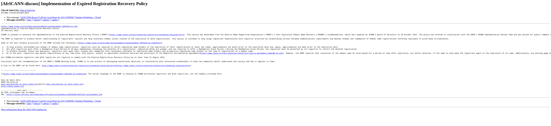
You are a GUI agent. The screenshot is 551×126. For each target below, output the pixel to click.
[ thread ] (37, 20)
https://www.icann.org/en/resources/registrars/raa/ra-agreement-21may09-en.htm (241, 59)
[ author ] (55, 20)
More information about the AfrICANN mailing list (24, 123)
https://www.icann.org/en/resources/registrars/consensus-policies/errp (147, 36)
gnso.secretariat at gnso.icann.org (19, 96)
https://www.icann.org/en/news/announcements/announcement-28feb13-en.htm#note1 (44, 83)
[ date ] (29, 20)
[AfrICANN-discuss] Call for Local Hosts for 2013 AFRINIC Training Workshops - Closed (60, 17)
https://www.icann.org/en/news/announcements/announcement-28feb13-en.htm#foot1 (120, 46)
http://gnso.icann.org (12, 98)
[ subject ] (45, 20)
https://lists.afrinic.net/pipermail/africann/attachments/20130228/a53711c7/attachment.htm (54, 108)
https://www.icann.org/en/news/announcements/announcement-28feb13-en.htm (39, 26)
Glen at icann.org (27, 10)
